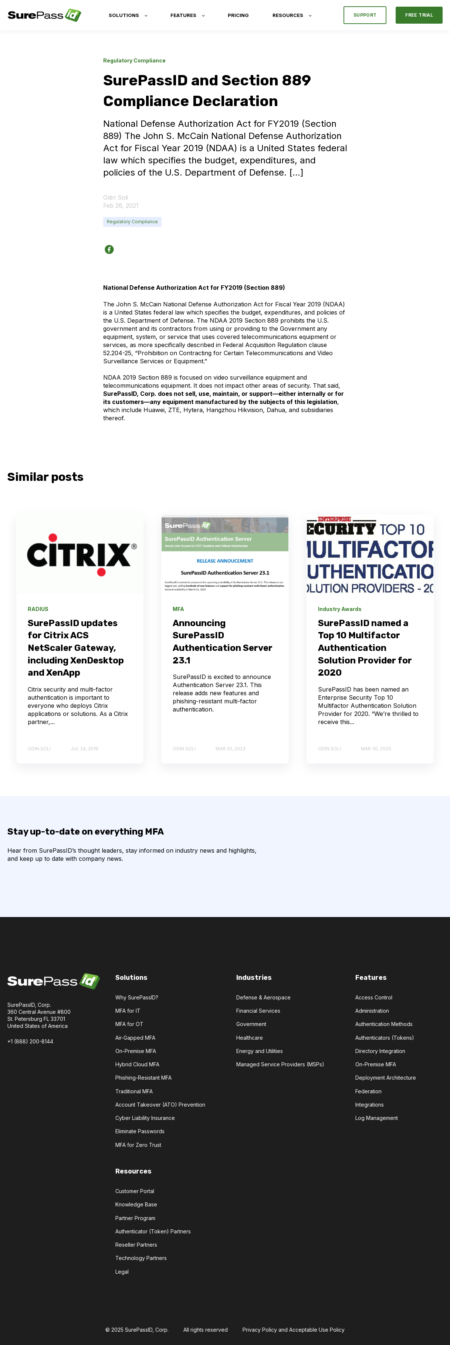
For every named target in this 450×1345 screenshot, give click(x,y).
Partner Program (135, 1218)
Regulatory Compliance (132, 221)
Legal (122, 1271)
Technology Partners (141, 1258)
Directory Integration (380, 1051)
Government (251, 1024)
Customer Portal (134, 1191)
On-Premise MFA (135, 1051)
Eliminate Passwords (140, 1131)
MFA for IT (128, 1011)
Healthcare (249, 1038)
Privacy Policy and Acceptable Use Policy (294, 1330)
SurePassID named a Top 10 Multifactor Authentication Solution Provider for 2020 (365, 648)
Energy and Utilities (259, 1051)
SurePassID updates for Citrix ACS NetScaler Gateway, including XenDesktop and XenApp (76, 648)
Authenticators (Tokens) (384, 1038)
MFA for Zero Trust (138, 1145)
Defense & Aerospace (263, 997)
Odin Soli (115, 197)
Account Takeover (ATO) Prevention (160, 1104)
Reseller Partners (136, 1245)
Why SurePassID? (136, 997)
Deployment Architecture (385, 1077)
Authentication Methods (384, 1024)
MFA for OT (129, 1024)
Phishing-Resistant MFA (143, 1077)
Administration (372, 1011)
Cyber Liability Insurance (145, 1118)
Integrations (369, 1104)
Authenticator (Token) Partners (153, 1231)
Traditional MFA (134, 1091)
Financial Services (258, 1011)
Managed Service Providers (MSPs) (280, 1064)
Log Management (376, 1118)
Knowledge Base (136, 1204)
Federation (368, 1091)
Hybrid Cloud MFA (137, 1064)
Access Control (373, 997)
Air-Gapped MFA (135, 1038)
